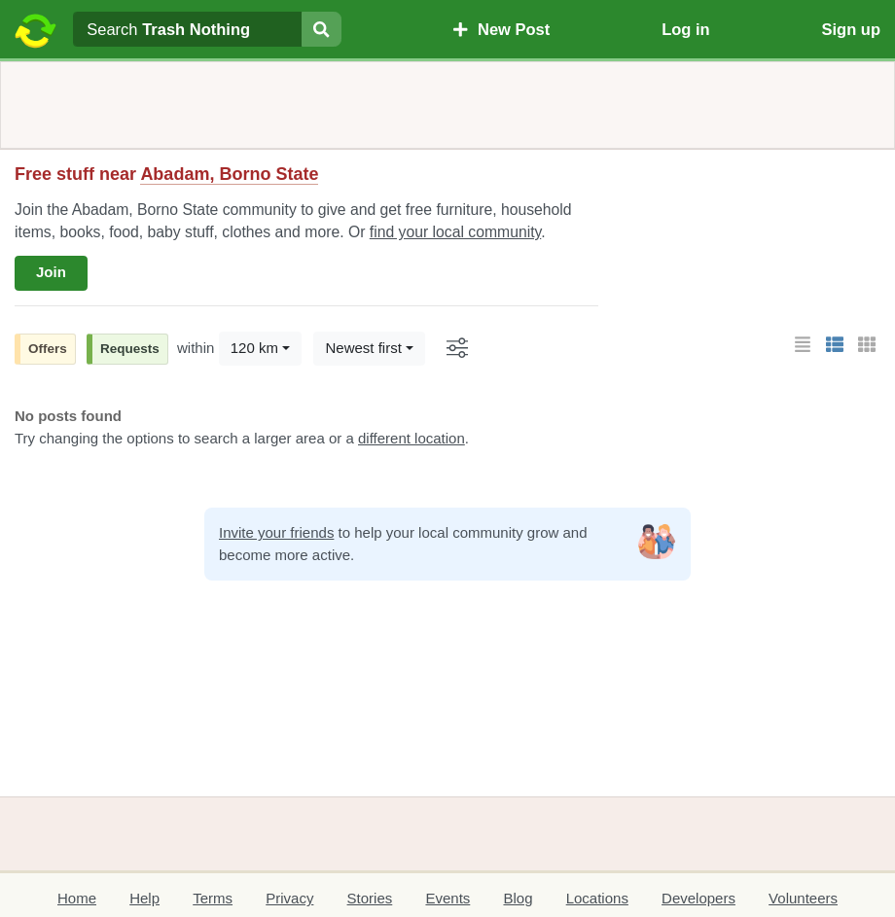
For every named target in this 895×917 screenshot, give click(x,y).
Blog (517, 898)
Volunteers (803, 898)
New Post (501, 29)
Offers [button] (47, 348)
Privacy (289, 898)
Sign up (851, 29)
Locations (597, 898)
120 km (254, 347)
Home (76, 898)
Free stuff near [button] (166, 174)
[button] (802, 346)
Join (51, 272)
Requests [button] (130, 348)
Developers (698, 898)
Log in (685, 29)
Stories (370, 898)
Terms (213, 898)
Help (144, 898)
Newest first (363, 347)
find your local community (456, 232)
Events (447, 898)
